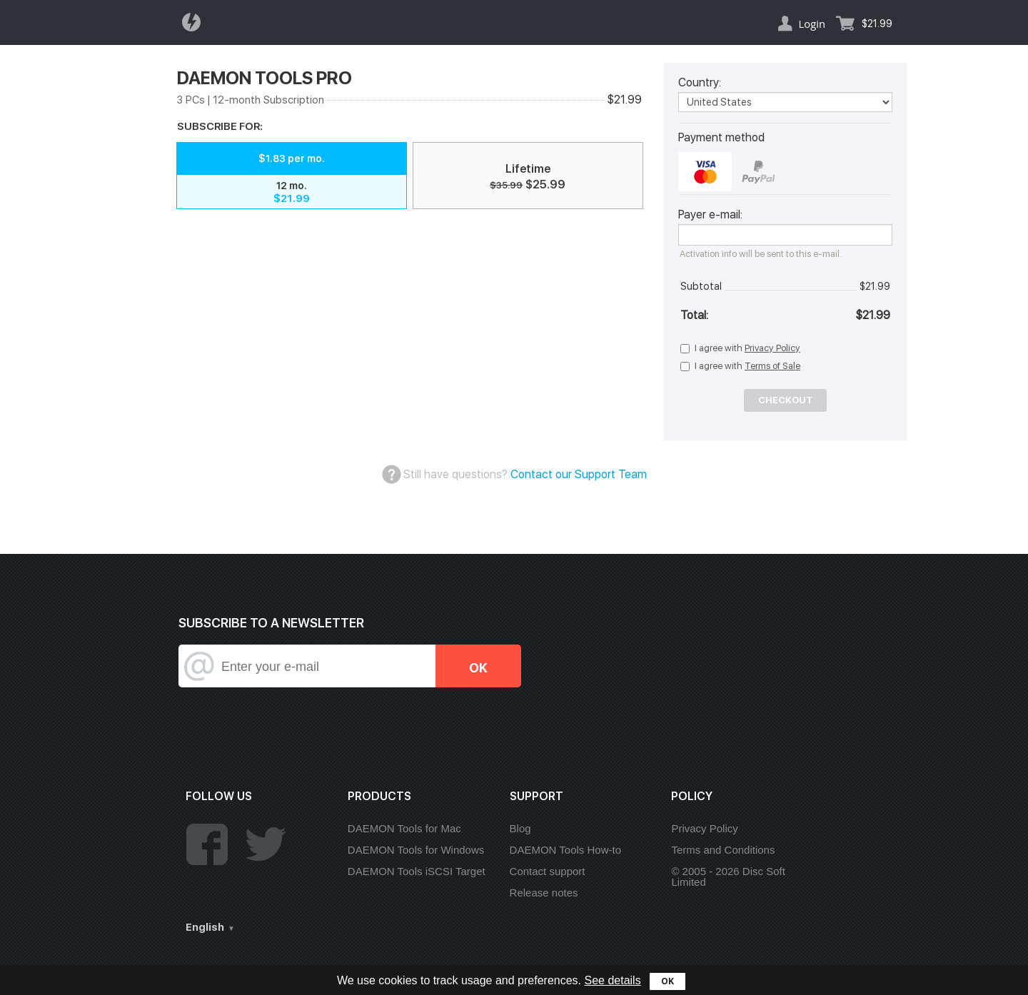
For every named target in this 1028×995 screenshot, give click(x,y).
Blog (520, 828)
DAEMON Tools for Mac (404, 828)
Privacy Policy (772, 348)
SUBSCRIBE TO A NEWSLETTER (271, 622)
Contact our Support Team (578, 474)
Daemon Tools (195, 22)
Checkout (785, 400)
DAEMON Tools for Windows (416, 850)
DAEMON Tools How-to (565, 850)
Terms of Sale (772, 365)
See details (612, 980)
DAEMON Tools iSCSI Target (416, 871)
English (205, 927)
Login (812, 23)
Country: (699, 83)
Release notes (544, 893)
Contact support (547, 871)
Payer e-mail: (710, 215)
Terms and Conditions (723, 850)
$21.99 (877, 23)
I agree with (747, 348)
